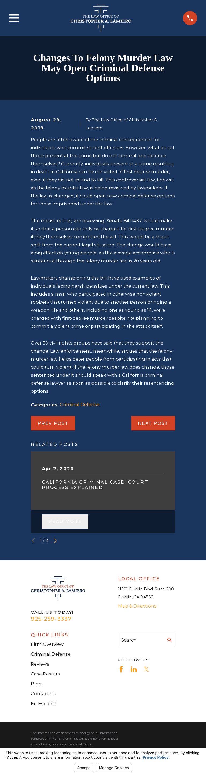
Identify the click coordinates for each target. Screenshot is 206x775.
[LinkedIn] (134, 669)
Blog (36, 683)
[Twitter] (146, 669)
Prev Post (53, 423)
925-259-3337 (51, 618)
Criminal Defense (80, 404)
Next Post (153, 423)
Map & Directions (137, 606)
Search (129, 640)
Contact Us (43, 693)
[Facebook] (121, 669)
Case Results (45, 674)
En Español (44, 703)
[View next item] (55, 540)
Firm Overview (47, 644)
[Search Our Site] (169, 640)
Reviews (40, 664)
